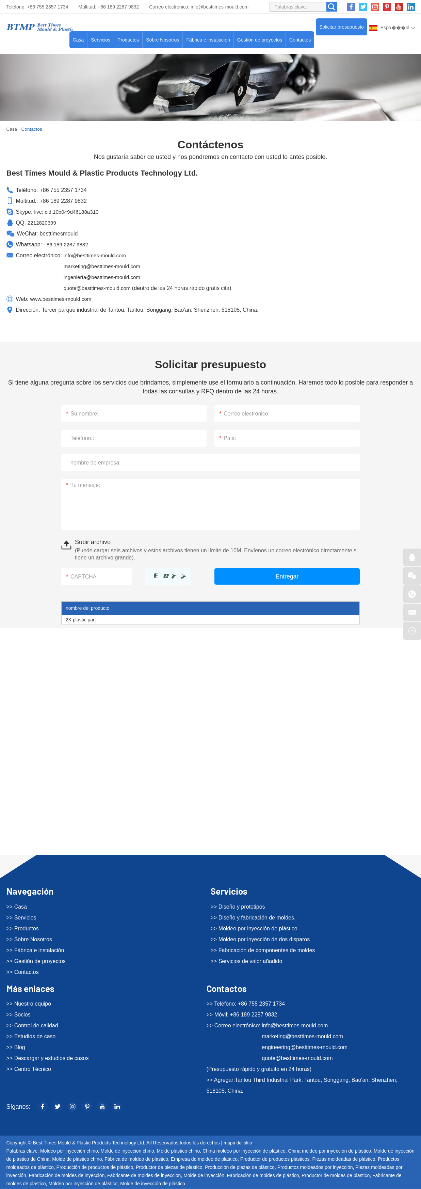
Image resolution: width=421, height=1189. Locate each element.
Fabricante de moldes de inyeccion (144, 1175)
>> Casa (16, 906)
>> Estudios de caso (31, 1036)
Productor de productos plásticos (275, 1159)
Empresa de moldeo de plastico (204, 1159)
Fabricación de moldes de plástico (263, 1175)
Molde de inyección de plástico (152, 1184)
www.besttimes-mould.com (62, 299)
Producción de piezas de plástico (240, 1167)
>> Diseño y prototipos (238, 906)
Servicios (100, 40)
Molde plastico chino (178, 1151)
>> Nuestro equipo (28, 1004)
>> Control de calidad (32, 1025)
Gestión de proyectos (259, 40)
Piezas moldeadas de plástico (343, 1159)
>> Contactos (22, 972)
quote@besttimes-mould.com (99, 288)
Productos (128, 40)
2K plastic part (81, 619)
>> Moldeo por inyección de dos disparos (260, 939)
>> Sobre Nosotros (29, 939)
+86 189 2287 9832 (67, 244)
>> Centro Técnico (28, 1069)
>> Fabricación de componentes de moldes (263, 950)
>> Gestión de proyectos (36, 961)
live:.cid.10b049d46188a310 (68, 212)
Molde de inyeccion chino (127, 1151)
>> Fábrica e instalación (35, 950)
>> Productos (22, 928)
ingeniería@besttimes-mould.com (104, 277)
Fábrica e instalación (208, 40)
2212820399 (43, 223)
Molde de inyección (203, 1175)
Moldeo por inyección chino (69, 1151)
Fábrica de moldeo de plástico (136, 1159)
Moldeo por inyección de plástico (82, 1184)
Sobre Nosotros (162, 40)
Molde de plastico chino (77, 1159)
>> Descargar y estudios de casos (47, 1058)
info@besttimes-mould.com (219, 7)
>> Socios (18, 1014)
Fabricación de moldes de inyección (67, 1175)
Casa (78, 40)
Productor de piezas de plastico (169, 1167)
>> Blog (15, 1047)
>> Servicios (21, 917)
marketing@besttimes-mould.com (104, 266)
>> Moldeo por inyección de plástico (254, 928)
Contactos (300, 40)
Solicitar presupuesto (341, 27)
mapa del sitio (238, 1143)
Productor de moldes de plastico (336, 1175)
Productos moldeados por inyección (315, 1167)
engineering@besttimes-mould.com (304, 1047)
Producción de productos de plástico (94, 1167)
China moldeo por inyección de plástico (244, 1151)
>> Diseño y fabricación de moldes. (253, 917)
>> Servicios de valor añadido (246, 961)
